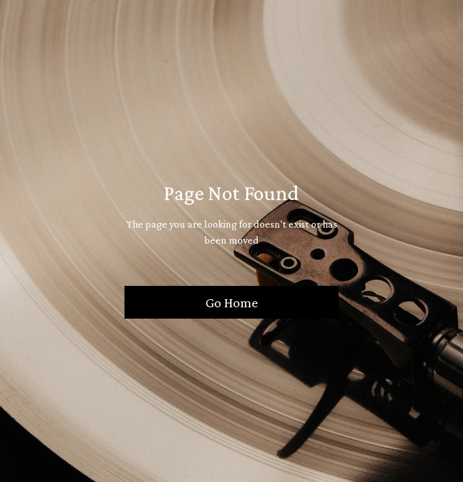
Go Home (231, 302)
